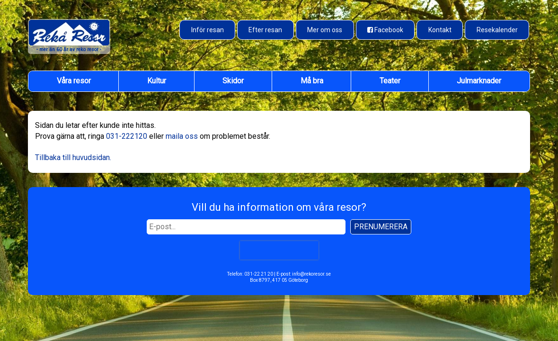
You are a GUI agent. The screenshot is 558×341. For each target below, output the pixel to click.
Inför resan (207, 30)
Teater (390, 80)
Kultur (156, 80)
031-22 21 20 (258, 274)
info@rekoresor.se (311, 274)
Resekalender (497, 30)
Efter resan (265, 30)
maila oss (182, 136)
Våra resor (74, 80)
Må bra (312, 80)
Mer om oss (324, 30)
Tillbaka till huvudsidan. (73, 157)
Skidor (233, 80)
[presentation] (278, 250)
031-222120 (126, 136)
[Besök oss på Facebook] (385, 30)
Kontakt (440, 30)
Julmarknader (479, 80)
